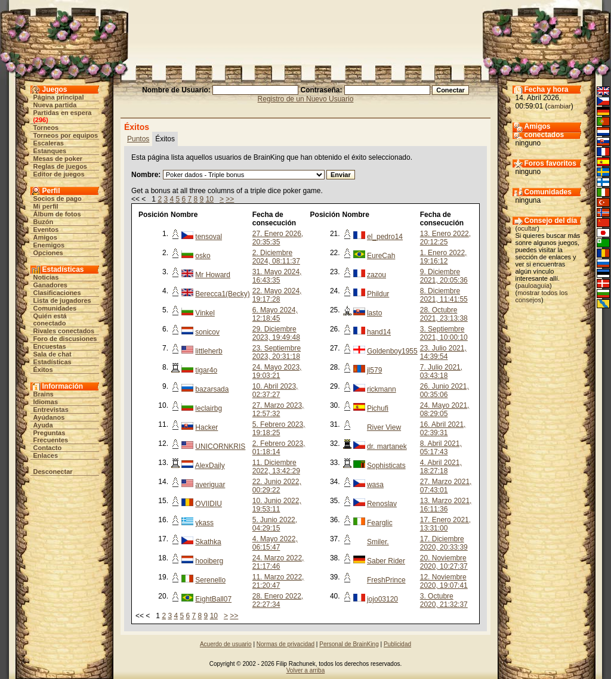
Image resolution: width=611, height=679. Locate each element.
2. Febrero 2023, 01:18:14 (279, 447)
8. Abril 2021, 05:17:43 (441, 447)
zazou (376, 275)
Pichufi (377, 408)
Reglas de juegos (60, 166)
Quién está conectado (50, 319)
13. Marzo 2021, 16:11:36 (446, 505)
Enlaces (45, 455)
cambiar (559, 106)
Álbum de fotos (57, 214)
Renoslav (382, 504)
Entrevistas (51, 409)
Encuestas (49, 346)
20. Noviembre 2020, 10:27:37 (444, 562)
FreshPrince (386, 580)
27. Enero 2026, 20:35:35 (277, 238)
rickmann (381, 389)
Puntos (138, 139)
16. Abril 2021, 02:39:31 (443, 428)
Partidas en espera (62, 112)
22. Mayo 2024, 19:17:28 (277, 295)
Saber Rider (386, 561)
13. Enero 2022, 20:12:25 (445, 238)
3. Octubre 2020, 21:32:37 (444, 600)
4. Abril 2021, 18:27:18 (441, 466)
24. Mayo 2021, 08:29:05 (445, 409)
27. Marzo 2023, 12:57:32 (278, 409)
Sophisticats (386, 465)
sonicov (207, 332)
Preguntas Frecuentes (51, 436)
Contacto (47, 447)
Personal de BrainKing (349, 644)
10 (210, 199)
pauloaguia (533, 285)
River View (384, 427)
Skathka (208, 542)
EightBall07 (213, 599)
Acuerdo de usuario (226, 644)
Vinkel (204, 313)
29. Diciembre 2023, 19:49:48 (276, 333)
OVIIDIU (208, 504)
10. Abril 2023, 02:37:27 (275, 390)
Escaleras (48, 143)
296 (40, 119)
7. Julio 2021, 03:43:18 (441, 371)
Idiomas (45, 401)
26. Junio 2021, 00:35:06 (444, 390)
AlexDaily (210, 465)
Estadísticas (52, 361)
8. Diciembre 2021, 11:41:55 (444, 295)
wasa (375, 484)
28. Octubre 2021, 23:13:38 (444, 314)
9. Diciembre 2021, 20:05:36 (444, 276)
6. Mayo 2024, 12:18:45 (275, 314)
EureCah (381, 256)
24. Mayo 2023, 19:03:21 (277, 371)
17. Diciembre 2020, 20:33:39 (444, 543)
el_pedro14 (385, 236)
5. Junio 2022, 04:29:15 (274, 524)
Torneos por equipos (65, 135)
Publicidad (397, 644)
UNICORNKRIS (220, 446)
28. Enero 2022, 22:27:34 (277, 600)
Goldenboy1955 (392, 351)
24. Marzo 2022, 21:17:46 (278, 562)
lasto (374, 313)
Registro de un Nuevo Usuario (306, 99)
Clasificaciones (57, 292)
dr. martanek (387, 446)
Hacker (206, 427)
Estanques (50, 150)
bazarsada (212, 389)
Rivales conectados (64, 330)
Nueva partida (55, 104)
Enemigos (49, 245)
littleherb (208, 351)
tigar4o (206, 370)
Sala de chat (52, 354)
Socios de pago (57, 198)
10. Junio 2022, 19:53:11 (276, 505)
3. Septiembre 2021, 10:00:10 (444, 333)
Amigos (45, 237)
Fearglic (380, 523)
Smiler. (378, 542)
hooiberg (209, 561)
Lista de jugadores (62, 300)
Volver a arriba (305, 670)
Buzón (43, 221)
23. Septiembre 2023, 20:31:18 (276, 352)
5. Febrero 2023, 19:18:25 (279, 428)
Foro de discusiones (65, 338)
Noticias (46, 277)
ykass (204, 523)
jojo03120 (382, 599)
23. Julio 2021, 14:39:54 (443, 352)
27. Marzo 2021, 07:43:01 (446, 486)
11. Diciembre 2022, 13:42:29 (276, 466)
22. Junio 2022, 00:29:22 (276, 486)
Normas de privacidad (285, 644)
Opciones (48, 252)
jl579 (374, 370)
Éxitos (43, 369)
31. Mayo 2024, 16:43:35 (277, 276)
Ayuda (43, 425)
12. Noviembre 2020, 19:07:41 (444, 581)
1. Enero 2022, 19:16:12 (443, 257)
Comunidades (55, 308)
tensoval (208, 236)
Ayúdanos (49, 417)
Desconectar (53, 471)
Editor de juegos (59, 174)
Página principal (58, 97)
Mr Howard (212, 275)
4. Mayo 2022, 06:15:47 (275, 543)
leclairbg (208, 408)
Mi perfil (45, 206)
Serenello (210, 580)
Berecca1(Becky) (222, 294)
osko (202, 256)
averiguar (210, 484)
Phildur (378, 294)
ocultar (527, 228)
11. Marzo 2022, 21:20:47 (278, 581)
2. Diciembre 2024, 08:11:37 (276, 257)
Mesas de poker (58, 158)
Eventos (46, 229)
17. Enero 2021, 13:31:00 (445, 524)
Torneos (46, 127)
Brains (43, 394)
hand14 (379, 332)
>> (230, 199)
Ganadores (50, 285)
